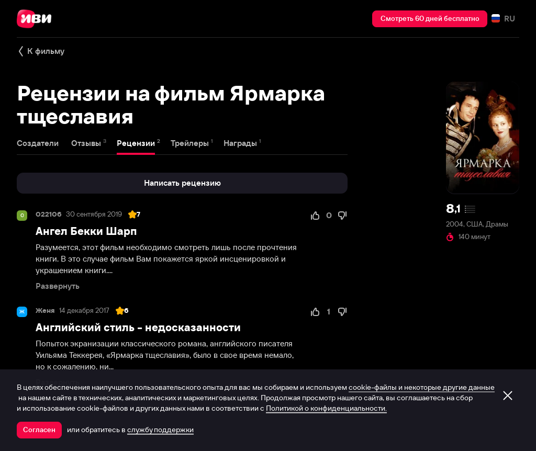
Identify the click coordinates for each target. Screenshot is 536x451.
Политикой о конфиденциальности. (326, 408)
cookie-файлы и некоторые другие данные (422, 387)
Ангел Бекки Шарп (86, 231)
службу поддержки (160, 429)
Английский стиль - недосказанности (138, 327)
